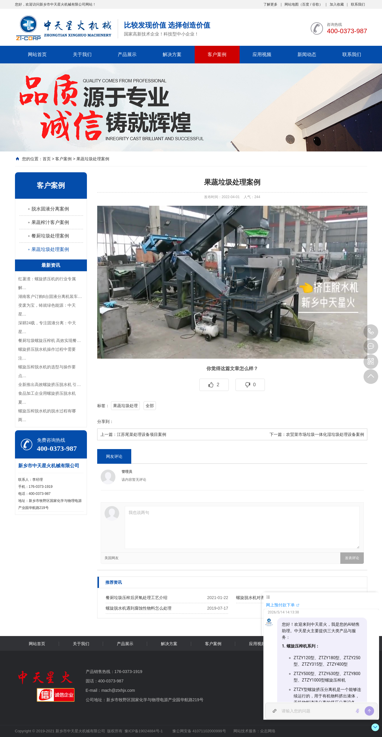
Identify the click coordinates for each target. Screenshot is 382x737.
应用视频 (262, 54)
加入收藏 (337, 4)
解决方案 (172, 54)
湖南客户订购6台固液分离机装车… (50, 296)
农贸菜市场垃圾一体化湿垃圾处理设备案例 (325, 434)
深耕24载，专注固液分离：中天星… (47, 327)
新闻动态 (306, 54)
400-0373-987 (371, 331)
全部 (150, 405)
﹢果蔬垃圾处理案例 (48, 249)
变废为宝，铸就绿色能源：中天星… (47, 309)
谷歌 (315, 4)
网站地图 (292, 4)
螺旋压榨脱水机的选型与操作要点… (47, 371)
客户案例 (217, 54)
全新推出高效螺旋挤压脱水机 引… (49, 384)
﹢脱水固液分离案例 (48, 208)
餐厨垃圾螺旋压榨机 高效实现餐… (49, 340)
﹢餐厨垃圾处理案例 (48, 235)
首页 (47, 158)
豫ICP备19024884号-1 (143, 731)
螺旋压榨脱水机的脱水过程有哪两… (47, 415)
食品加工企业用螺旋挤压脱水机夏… (47, 397)
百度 (305, 4)
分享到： (105, 421)
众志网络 (267, 731)
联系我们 (358, 4)
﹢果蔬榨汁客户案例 (48, 222)
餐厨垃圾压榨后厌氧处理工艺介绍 (136, 597)
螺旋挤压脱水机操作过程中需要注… (47, 353)
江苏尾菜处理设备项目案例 (141, 434)
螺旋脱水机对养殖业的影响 (260, 597)
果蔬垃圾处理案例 (92, 158)
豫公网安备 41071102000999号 (198, 731)
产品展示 (127, 54)
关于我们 (82, 54)
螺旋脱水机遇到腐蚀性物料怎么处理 (138, 608)
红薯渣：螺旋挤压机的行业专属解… (47, 283)
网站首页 (37, 54)
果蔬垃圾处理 (125, 405)
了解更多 (270, 4)
